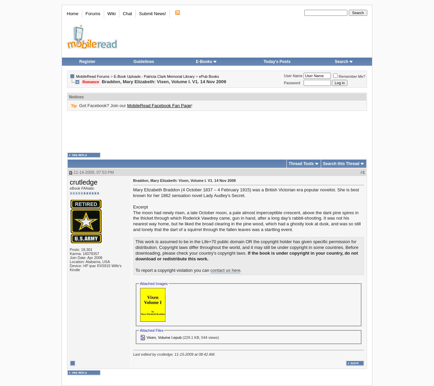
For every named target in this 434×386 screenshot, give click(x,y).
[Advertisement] (217, 132)
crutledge (83, 182)
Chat (127, 13)
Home (73, 13)
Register (87, 61)
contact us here (226, 270)
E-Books (206, 61)
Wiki (111, 13)
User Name (293, 76)
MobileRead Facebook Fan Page (159, 105)
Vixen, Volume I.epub (164, 337)
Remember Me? (349, 76)
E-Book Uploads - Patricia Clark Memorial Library (154, 76)
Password (292, 83)
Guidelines (143, 61)
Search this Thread (341, 163)
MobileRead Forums (93, 76)
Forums (93, 13)
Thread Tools (301, 163)
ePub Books (209, 76)
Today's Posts (277, 61)
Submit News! (152, 13)
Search (344, 61)
